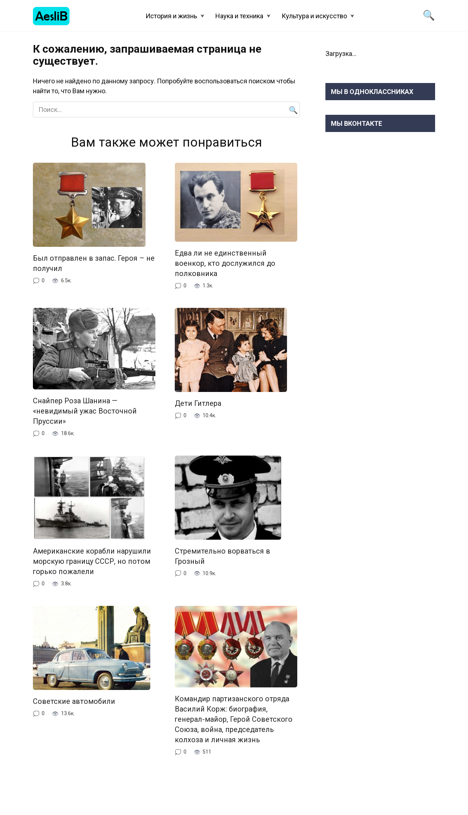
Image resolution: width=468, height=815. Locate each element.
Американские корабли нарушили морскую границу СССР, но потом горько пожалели (92, 561)
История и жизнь (171, 16)
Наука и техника (239, 16)
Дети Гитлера (198, 403)
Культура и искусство (314, 16)
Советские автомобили (74, 701)
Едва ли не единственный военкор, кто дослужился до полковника (225, 263)
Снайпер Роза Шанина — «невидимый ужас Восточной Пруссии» (85, 410)
